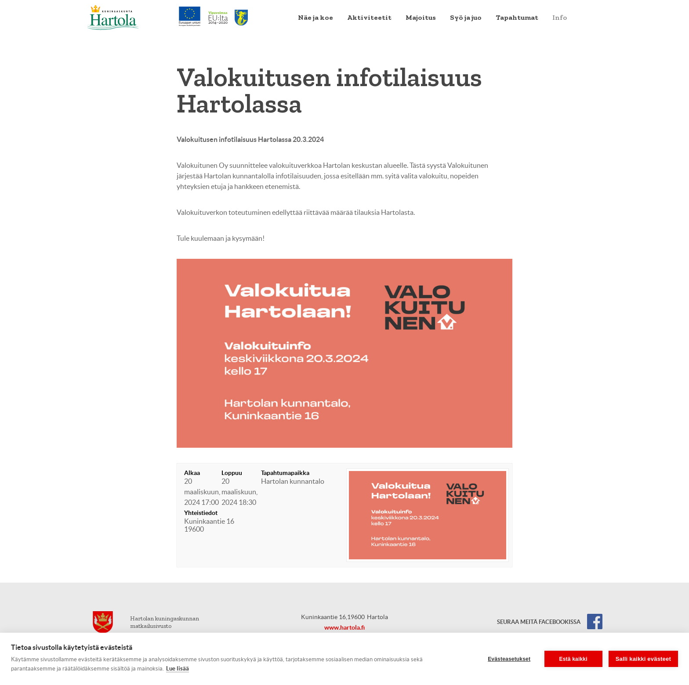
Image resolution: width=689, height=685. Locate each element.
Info (559, 17)
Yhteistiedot (201, 512)
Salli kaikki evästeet (643, 659)
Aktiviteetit (369, 17)
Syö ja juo (466, 17)
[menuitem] (315, 17)
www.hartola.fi (344, 627)
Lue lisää (177, 668)
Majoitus (421, 17)
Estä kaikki (573, 659)
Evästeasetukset (509, 659)
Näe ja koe (315, 17)
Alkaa (192, 472)
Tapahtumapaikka (285, 472)
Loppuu (231, 472)
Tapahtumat (517, 17)
